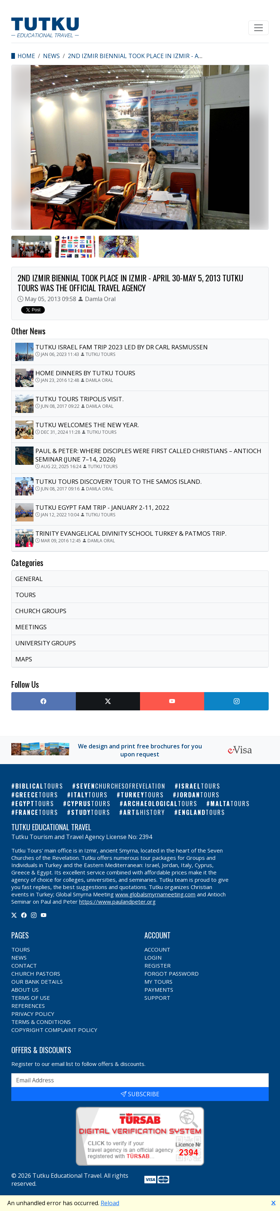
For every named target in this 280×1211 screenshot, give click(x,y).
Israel (199, 786)
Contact (24, 965)
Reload (110, 1203)
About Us (25, 989)
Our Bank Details (37, 981)
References (28, 1005)
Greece (36, 794)
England (201, 812)
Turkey (142, 794)
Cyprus (88, 803)
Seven (121, 786)
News (51, 56)
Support (157, 997)
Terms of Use (30, 997)
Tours (20, 949)
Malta (230, 803)
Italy (89, 794)
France (36, 812)
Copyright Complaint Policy (54, 1029)
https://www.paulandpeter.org (117, 901)
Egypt (34, 803)
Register (157, 965)
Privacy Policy (32, 1013)
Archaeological (160, 803)
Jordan (198, 794)
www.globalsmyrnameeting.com (155, 894)
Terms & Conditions (41, 1021)
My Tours (158, 981)
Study (90, 812)
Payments (158, 989)
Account (157, 949)
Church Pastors (35, 973)
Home (26, 56)
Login (153, 957)
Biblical (39, 786)
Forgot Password (171, 973)
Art (144, 812)
